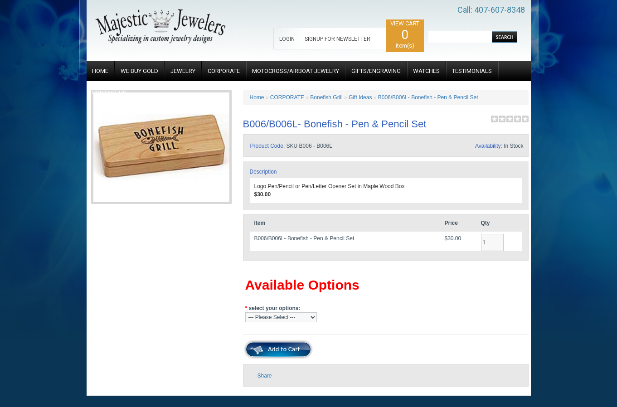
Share (264, 376)
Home (257, 97)
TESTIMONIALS (472, 71)
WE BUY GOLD (139, 71)
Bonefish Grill (326, 97)
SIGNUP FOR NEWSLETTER (337, 39)
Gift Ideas (360, 97)
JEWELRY (182, 71)
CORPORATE (224, 71)
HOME (100, 71)
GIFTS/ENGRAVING (376, 71)
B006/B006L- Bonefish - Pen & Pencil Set (428, 97)
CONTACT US (109, 92)
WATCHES (426, 71)
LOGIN (287, 39)
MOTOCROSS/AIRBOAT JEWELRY (295, 71)
